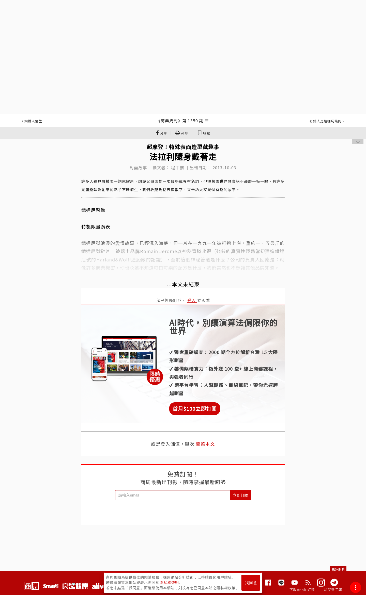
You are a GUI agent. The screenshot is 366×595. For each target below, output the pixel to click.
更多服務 (338, 569)
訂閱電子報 (333, 589)
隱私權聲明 (169, 583)
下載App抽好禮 (302, 589)
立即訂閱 (240, 495)
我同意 (251, 583)
